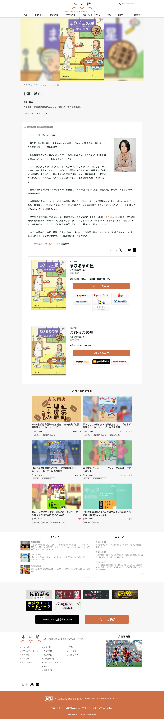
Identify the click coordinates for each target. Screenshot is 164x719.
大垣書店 (101, 308)
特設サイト (122, 15)
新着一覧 (47, 647)
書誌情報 (136, 15)
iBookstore (101, 362)
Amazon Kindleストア (82, 362)
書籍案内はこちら (57, 619)
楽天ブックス (101, 295)
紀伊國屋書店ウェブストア (82, 301)
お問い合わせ (27, 662)
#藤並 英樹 (45, 522)
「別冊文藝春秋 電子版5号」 (42, 244)
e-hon (101, 301)
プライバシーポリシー (31, 651)
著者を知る (39, 15)
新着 (25, 15)
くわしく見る (99, 286)
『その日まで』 (110, 217)
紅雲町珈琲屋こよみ (44, 127)
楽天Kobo (120, 362)
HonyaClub (120, 301)
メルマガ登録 (107, 619)
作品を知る (54, 15)
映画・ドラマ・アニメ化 (91, 15)
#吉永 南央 (36, 435)
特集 (109, 15)
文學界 (70, 647)
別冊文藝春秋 (72, 655)
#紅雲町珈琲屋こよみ (48, 435)
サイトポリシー (28, 647)
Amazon (82, 295)
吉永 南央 (28, 102)
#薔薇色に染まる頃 (114, 435)
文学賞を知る (70, 15)
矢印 (87, 577)
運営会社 (25, 655)
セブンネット (120, 295)
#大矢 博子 (96, 522)
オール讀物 (71, 651)
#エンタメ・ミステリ (40, 113)
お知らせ (25, 659)
